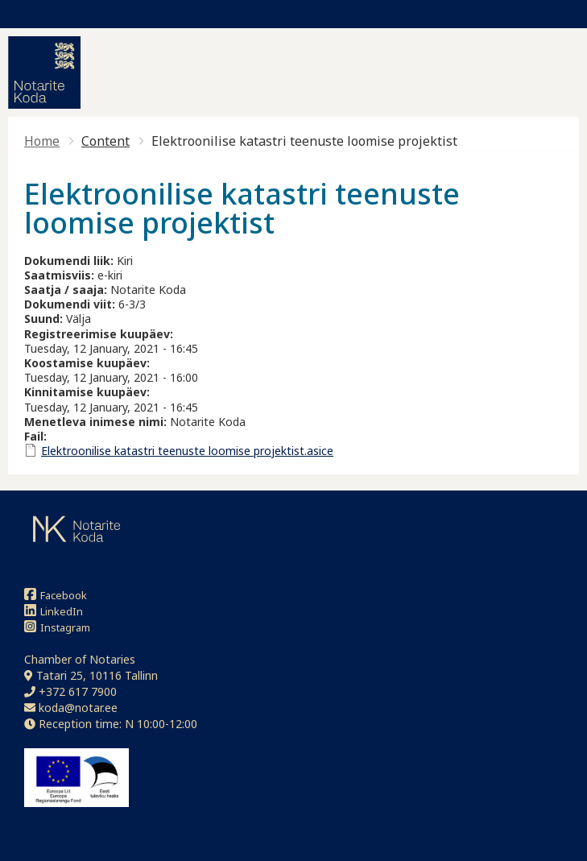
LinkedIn (53, 611)
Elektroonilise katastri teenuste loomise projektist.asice (187, 450)
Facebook (55, 594)
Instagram (57, 627)
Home (42, 141)
